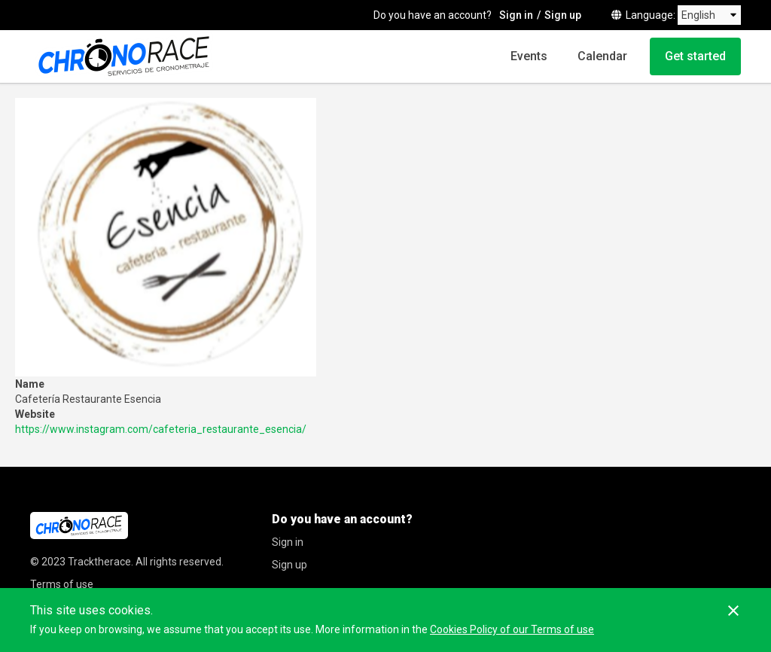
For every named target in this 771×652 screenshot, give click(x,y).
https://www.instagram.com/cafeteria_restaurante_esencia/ (160, 429)
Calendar (602, 56)
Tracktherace (99, 562)
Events (528, 56)
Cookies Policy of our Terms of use (512, 629)
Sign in (516, 15)
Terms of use (61, 584)
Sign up (562, 15)
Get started (695, 56)
